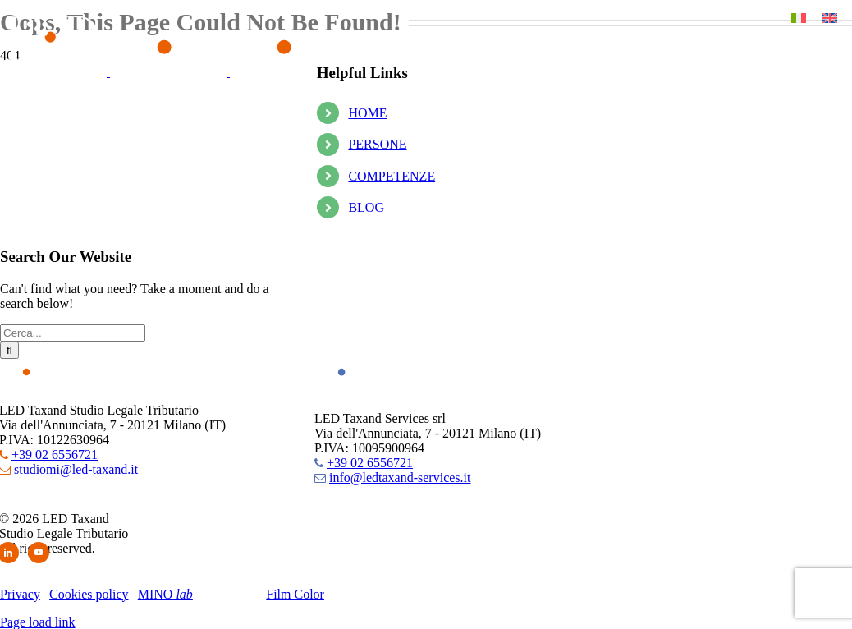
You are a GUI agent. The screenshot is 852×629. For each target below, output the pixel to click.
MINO (165, 594)
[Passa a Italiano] (798, 18)
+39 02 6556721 (54, 454)
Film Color (295, 594)
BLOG (366, 207)
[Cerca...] (72, 333)
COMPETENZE (391, 176)
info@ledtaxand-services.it (399, 477)
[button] (37, 28)
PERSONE (377, 144)
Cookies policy (88, 594)
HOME (367, 113)
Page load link (38, 622)
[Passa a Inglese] (829, 18)
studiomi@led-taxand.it (76, 469)
